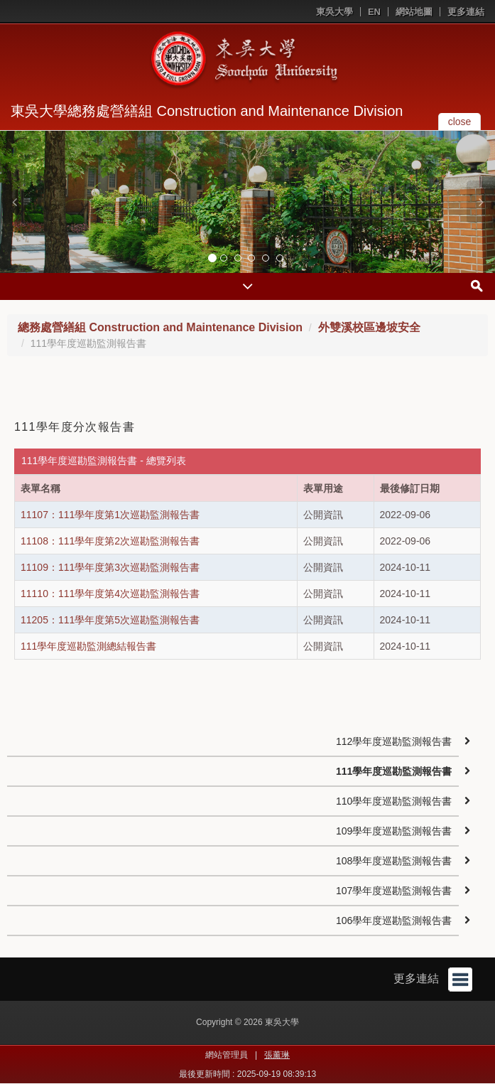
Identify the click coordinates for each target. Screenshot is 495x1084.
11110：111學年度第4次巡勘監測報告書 (110, 593)
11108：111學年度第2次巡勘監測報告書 (110, 541)
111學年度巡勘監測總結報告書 (88, 646)
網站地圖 (414, 11)
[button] (14, 202)
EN (374, 11)
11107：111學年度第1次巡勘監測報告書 (110, 514)
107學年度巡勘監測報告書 (394, 890)
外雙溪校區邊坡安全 (369, 327)
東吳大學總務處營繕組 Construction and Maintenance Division (207, 111)
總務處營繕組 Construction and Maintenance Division (160, 327)
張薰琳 (277, 1055)
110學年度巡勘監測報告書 (394, 801)
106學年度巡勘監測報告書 (394, 920)
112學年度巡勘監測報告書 (394, 741)
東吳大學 (334, 11)
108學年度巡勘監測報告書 (394, 860)
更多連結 (465, 11)
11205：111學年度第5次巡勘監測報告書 (110, 620)
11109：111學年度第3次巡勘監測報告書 (110, 567)
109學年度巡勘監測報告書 (394, 831)
